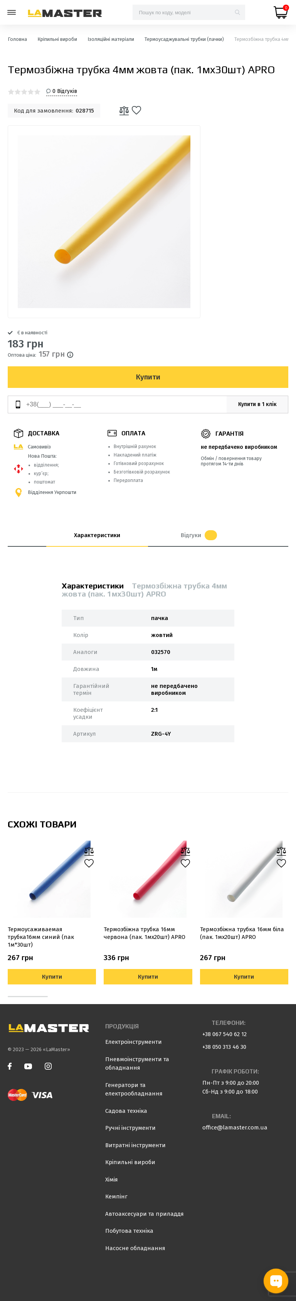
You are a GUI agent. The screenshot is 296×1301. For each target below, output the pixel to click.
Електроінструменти (133, 1041)
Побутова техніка (129, 1230)
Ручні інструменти (130, 1127)
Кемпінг (116, 1196)
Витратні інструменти (135, 1145)
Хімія (111, 1179)
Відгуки (199, 535)
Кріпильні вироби (130, 1162)
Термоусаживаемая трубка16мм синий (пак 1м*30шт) (41, 937)
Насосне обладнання (135, 1248)
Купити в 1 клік (257, 404)
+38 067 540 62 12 (224, 1034)
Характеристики (97, 535)
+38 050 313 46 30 (224, 1046)
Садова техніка (126, 1110)
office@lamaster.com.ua (234, 1127)
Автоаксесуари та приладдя (144, 1213)
